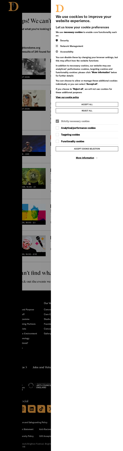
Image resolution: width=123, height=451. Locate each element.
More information (85, 157)
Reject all (87, 110)
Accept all (87, 104)
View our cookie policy (67, 97)
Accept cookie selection (87, 149)
